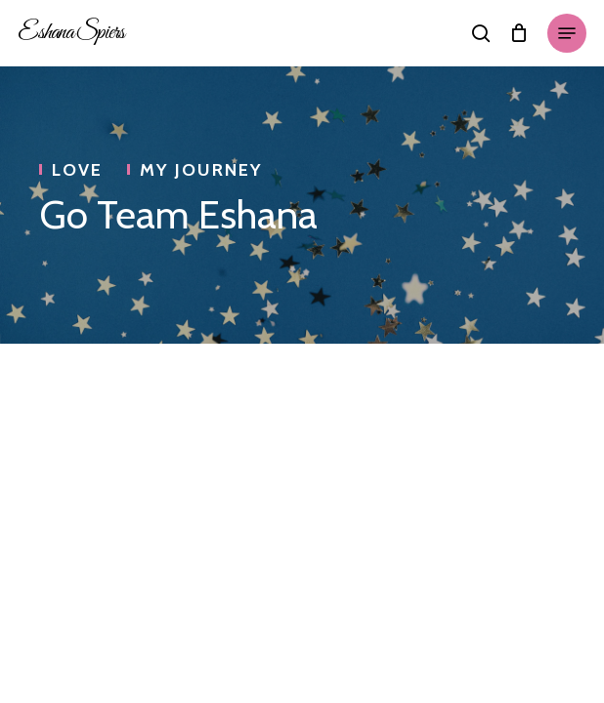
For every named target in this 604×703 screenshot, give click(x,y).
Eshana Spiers (71, 33)
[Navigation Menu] (566, 33)
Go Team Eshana (178, 214)
